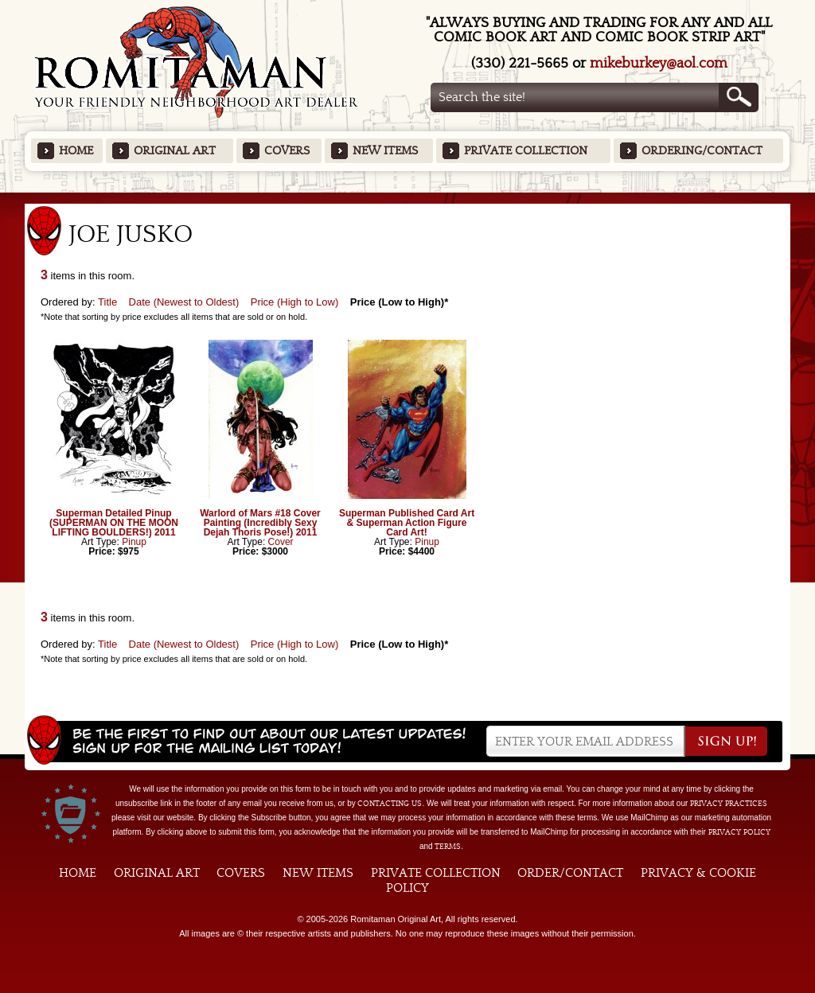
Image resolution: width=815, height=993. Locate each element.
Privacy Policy (739, 832)
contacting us (389, 803)
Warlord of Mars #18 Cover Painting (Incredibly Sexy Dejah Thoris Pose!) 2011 (260, 523)
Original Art (175, 151)
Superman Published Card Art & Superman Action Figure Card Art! (406, 523)
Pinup (134, 541)
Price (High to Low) (295, 302)
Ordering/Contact (701, 151)
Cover (281, 541)
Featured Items (408, 198)
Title (107, 302)
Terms (448, 846)
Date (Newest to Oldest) (184, 302)
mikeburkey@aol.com (658, 63)
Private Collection (525, 151)
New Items (385, 151)
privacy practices (728, 803)
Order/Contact (570, 873)
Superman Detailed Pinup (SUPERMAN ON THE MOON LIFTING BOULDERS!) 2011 (113, 523)
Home (76, 151)
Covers (287, 151)
